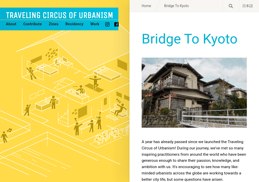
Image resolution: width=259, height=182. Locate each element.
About (11, 24)
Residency (74, 24)
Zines (53, 24)
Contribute (32, 24)
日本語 (247, 6)
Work (94, 24)
